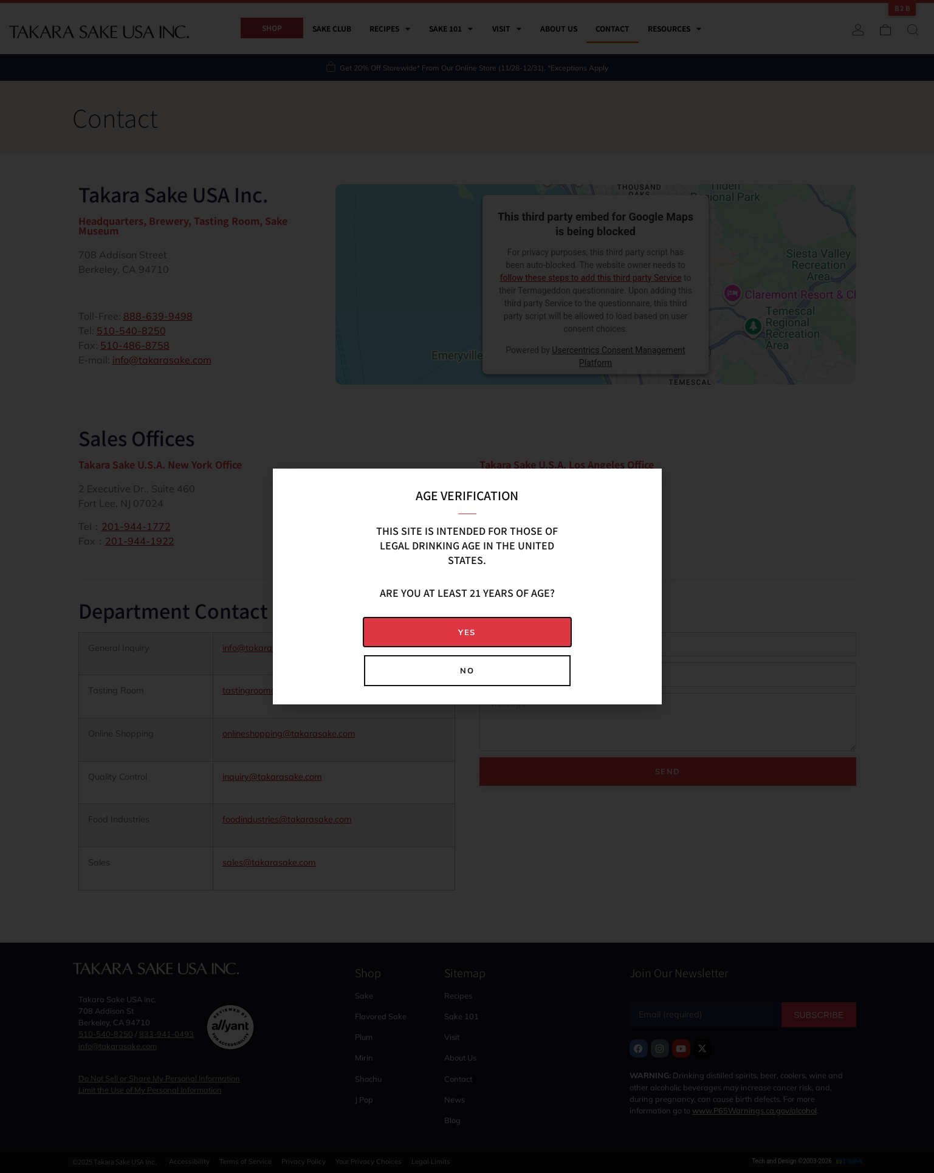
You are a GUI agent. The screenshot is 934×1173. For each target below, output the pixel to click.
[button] (467, 632)
